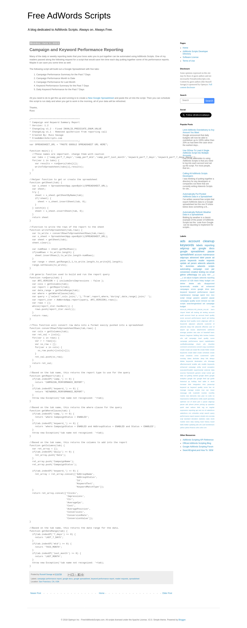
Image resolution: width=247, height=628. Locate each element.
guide (212, 378)
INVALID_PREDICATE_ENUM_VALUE (194, 309)
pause (211, 251)
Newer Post (35, 593)
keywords (187, 245)
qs (206, 404)
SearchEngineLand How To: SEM (198, 450)
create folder (204, 350)
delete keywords (186, 361)
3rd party (202, 275)
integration (197, 384)
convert (199, 347)
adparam (192, 324)
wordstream (210, 425)
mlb (190, 393)
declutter (196, 358)
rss (203, 410)
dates (189, 358)
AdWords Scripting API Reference (198, 440)
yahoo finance (190, 427)
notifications (193, 399)
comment (183, 347)
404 (208, 275)
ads (182, 241)
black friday (199, 281)
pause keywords (188, 260)
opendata (211, 399)
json (212, 289)
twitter (186, 425)
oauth (205, 399)
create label (192, 353)
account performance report (195, 318)
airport (182, 330)
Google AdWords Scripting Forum (198, 446)
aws (194, 332)
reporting (209, 245)
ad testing (210, 318)
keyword (183, 292)
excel (204, 367)
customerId (204, 356)
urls (200, 425)
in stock (211, 381)
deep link (204, 358)
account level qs (191, 315)
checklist (211, 344)
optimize (183, 402)
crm (212, 281)
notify (200, 399)
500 (213, 306)
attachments (201, 330)
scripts (182, 304)
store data (190, 422)
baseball (207, 332)
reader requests (121, 579)
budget (207, 281)
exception (210, 367)
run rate (211, 301)
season (197, 416)
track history (205, 422)
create (182, 350)
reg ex (205, 407)
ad (185, 278)
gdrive (183, 275)
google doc (191, 378)
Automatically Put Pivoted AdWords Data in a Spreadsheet (197, 195)
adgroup (184, 248)
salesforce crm (185, 413)
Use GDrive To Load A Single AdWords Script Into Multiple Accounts (196, 153)
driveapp (211, 361)
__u (181, 278)
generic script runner (203, 373)
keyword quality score (199, 387)
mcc (208, 295)
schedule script (198, 413)
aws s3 (200, 332)
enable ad (198, 286)
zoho (197, 427)
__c (212, 275)
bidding (196, 335)
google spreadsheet (82, 579)
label (202, 257)
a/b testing (195, 312)
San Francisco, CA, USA (49, 582)
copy (204, 347)
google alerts (204, 376)
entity (199, 367)
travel (212, 422)
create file (196, 350)
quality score (195, 301)
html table (202, 381)
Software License (190, 57)
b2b (191, 281)
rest (199, 410)
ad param (192, 263)
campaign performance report (49, 579)
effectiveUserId (185, 364)
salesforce (210, 410)
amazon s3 (185, 281)
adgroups (184, 257)
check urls (201, 344)
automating (185, 269)
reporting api (193, 410)
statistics (202, 419)
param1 (196, 298)
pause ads (184, 404)
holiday (194, 381)
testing (197, 422)
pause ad (209, 257)
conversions (191, 347)
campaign (197, 269)
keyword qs (184, 387)
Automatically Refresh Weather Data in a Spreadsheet (197, 213)
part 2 (199, 402)
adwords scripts (205, 266)
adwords (201, 263)
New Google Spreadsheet (101, 98)
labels (199, 245)
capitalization (209, 341)
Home (101, 593)
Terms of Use (189, 61)
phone (191, 404)
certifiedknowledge (187, 344)
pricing (202, 404)
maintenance (185, 295)
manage (183, 390)
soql (181, 419)
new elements (191, 396)
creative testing (198, 272)
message (183, 393)
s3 (205, 410)
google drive (203, 289)
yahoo (182, 427)
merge (189, 298)
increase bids (185, 384)
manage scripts (194, 390)
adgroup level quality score (190, 321)
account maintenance (204, 254)
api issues (190, 330)
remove (204, 301)
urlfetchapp (192, 275)
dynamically (185, 286)
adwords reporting (206, 278)
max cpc (205, 390)
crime (196, 356)
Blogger (182, 620)
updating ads (194, 425)
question (211, 404)
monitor (204, 393)
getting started (192, 376)
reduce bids (195, 407)
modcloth (196, 393)
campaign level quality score (201, 338)
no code (208, 396)
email (211, 272)
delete (182, 283)
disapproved (209, 283)
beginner (189, 335)
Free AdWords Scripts (69, 15)
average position (186, 332)
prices (197, 404)
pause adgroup (208, 402)
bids (201, 335)
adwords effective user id (204, 327)
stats (208, 419)
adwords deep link (187, 327)
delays (212, 358)
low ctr (211, 387)
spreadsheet (134, 579)
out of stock (191, 402)
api (194, 248)
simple (202, 416)
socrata (211, 416)
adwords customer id (205, 324)
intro (204, 384)
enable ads (196, 364)
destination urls (201, 361)
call (186, 338)
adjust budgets (193, 278)
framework (191, 373)
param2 (204, 298)
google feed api (203, 378)
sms (207, 416)
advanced (194, 257)
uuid (203, 425)
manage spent (198, 295)
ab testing (204, 312)
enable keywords (208, 364)
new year (200, 396)
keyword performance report (102, 579)
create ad (188, 350)
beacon (182, 335)
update (183, 263)
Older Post (167, 593)
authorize (211, 330)
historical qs (185, 381)
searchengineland (194, 304)
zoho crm (203, 427)
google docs (68, 579)
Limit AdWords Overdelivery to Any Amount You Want (198, 131)
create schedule (203, 353)
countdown (210, 347)
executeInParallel (186, 370)
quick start (184, 407)
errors (193, 289)
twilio (182, 425)
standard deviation (191, 419)
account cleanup (201, 241)
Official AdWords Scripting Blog (197, 443)
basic (212, 332)
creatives (189, 356)
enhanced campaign (188, 367)
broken (206, 335)
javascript (210, 384)
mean (212, 390)
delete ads (195, 283)
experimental (198, 370)
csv (207, 272)
